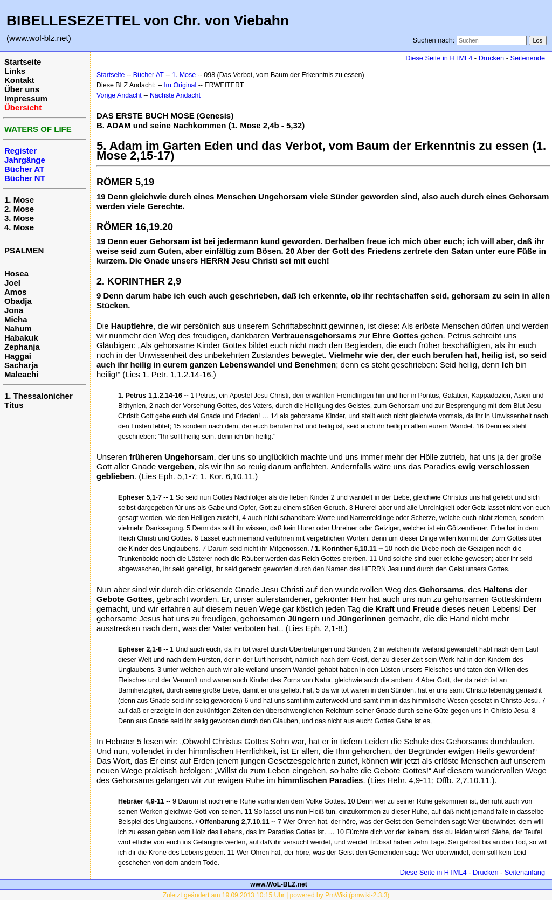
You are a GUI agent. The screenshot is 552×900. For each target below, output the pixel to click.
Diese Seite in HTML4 (438, 58)
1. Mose (19, 199)
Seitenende (527, 58)
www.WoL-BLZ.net (278, 884)
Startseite (22, 61)
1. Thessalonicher (38, 395)
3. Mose (19, 218)
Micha (15, 319)
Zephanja (22, 346)
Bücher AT (148, 75)
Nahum (18, 328)
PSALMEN (24, 250)
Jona (13, 310)
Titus (14, 405)
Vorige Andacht (119, 95)
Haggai (17, 356)
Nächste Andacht (175, 95)
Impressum (25, 98)
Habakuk (21, 337)
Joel (12, 282)
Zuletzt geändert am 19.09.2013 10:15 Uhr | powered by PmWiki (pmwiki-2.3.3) (276, 895)
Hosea (16, 273)
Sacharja (21, 365)
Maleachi (21, 374)
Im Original (180, 85)
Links (14, 70)
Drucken (491, 58)
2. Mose (19, 208)
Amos (15, 291)
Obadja (18, 301)
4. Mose (19, 227)
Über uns (21, 89)
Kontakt (19, 80)
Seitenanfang (525, 872)
